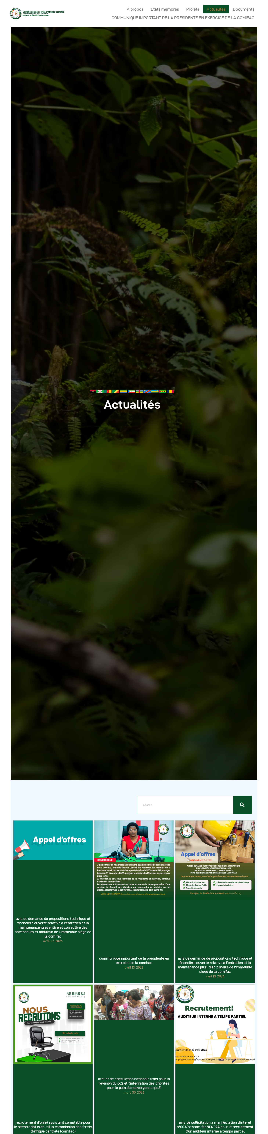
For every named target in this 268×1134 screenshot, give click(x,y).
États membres (165, 9)
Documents (243, 9)
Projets (192, 9)
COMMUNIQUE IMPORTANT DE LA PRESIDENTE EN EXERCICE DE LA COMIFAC (182, 17)
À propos (135, 9)
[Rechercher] (242, 805)
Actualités (216, 9)
